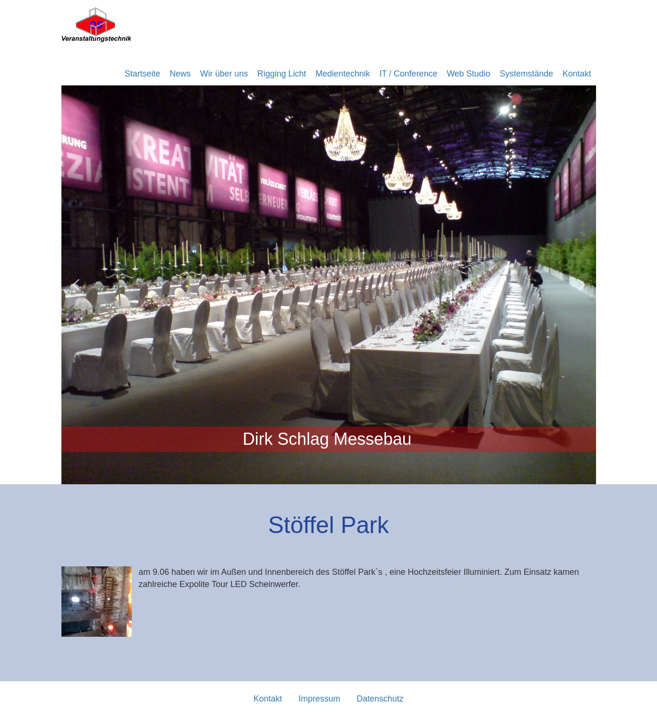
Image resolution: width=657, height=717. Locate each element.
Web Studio (469, 73)
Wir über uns (224, 73)
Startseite (142, 73)
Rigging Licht (281, 73)
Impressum (319, 698)
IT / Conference (408, 73)
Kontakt (576, 73)
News (180, 73)
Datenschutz (380, 698)
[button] (75, 284)
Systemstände (526, 73)
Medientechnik (343, 73)
